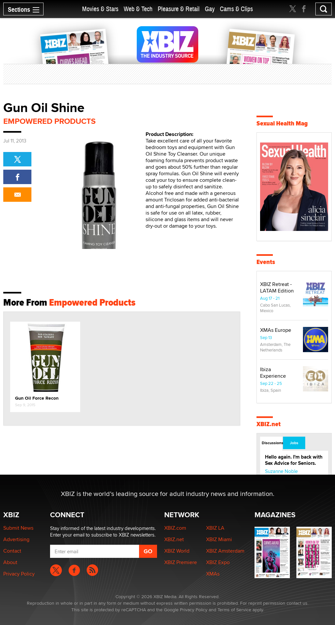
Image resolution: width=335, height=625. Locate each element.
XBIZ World (176, 551)
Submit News (18, 528)
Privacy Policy (19, 574)
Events (265, 262)
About (10, 562)
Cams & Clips (236, 9)
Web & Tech (138, 9)
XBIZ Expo (218, 562)
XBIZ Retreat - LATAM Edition (277, 287)
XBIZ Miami (219, 539)
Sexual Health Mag (282, 123)
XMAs (213, 574)
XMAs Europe (275, 330)
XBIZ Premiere (180, 562)
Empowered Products (49, 121)
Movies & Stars (100, 9)
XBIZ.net (268, 424)
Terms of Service (234, 609)
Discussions (272, 443)
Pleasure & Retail (179, 9)
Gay (210, 9)
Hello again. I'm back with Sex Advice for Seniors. (294, 460)
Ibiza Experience (273, 373)
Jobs (294, 443)
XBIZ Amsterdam (225, 551)
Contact (12, 551)
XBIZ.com (175, 528)
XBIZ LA (215, 528)
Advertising (16, 539)
